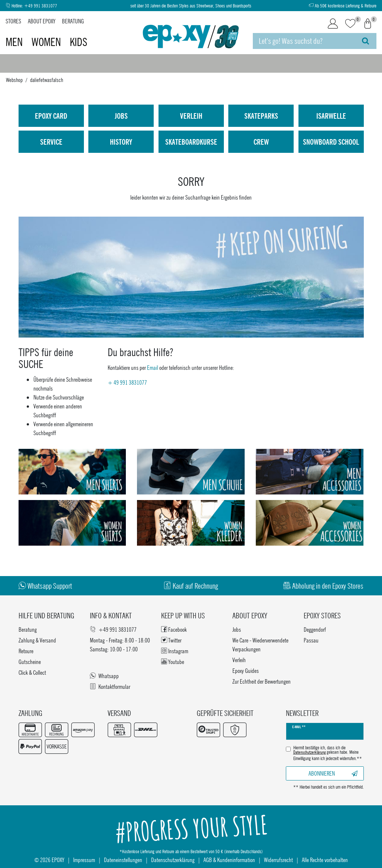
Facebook (174, 629)
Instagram (174, 651)
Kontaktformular (110, 686)
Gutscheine (30, 661)
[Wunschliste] (350, 24)
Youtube (172, 661)
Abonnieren (332, 773)
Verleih (191, 116)
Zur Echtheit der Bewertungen (261, 681)
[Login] (333, 24)
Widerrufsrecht (278, 860)
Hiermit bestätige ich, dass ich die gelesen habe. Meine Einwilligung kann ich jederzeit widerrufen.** (327, 753)
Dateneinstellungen (123, 860)
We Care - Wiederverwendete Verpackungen (260, 644)
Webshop (14, 79)
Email (152, 367)
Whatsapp (104, 676)
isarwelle (331, 116)
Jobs (121, 116)
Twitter (171, 640)
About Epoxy (41, 21)
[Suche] (365, 41)
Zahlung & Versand (37, 640)
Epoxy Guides (245, 670)
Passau (311, 640)
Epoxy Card (51, 116)
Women (47, 41)
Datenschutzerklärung (173, 860)
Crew (261, 142)
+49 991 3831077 (40, 6)
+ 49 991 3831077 (127, 382)
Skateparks (261, 116)
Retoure (26, 651)
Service (51, 142)
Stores (13, 21)
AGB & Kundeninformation (229, 860)
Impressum (84, 860)
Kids (78, 41)
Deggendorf (315, 629)
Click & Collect (32, 672)
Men (15, 41)
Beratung (73, 21)
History (121, 142)
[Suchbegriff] (304, 41)
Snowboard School (331, 142)
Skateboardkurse (191, 142)
